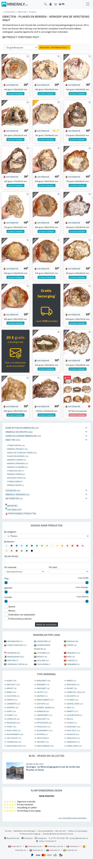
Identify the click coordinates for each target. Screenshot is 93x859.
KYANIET (12, 715)
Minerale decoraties (19, 432)
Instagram (41, 838)
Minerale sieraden (18, 494)
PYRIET (11, 726)
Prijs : (7, 578)
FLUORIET (72, 700)
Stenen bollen (15, 470)
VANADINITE (73, 742)
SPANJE (72, 645)
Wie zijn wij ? (61, 831)
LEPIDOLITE (13, 719)
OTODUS (72, 723)
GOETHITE (43, 704)
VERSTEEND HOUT (16, 746)
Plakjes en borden (17, 456)
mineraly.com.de (54, 846)
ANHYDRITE (73, 684)
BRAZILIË (72, 641)
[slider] (6, 582)
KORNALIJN (43, 711)
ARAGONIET (43, 688)
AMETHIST (13, 684)
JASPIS (11, 711)
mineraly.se (70, 850)
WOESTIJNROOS (45, 746)
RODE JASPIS (14, 730)
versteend (10, 84)
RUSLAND (43, 660)
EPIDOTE (12, 700)
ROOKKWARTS (44, 730)
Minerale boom (15, 485)
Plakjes (32, 12)
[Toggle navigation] (87, 4)
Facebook (27, 838)
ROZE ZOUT (73, 730)
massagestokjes (16, 478)
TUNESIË (72, 660)
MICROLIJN (13, 723)
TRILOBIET (43, 742)
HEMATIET (12, 707)
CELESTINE (13, 696)
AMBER (71, 680)
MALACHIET (43, 719)
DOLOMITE (73, 696)
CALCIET (42, 692)
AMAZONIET (43, 680)
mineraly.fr (15, 846)
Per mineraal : (10, 567)
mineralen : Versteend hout (54, 47)
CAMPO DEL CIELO (76, 692)
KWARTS (72, 711)
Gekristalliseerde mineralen (23, 435)
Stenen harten (16, 445)
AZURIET (72, 688)
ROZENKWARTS (15, 734)
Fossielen (13, 490)
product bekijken (15, 93)
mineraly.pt (53, 850)
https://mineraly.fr (47, 841)
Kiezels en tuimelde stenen (22, 452)
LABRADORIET (44, 715)
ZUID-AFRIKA (43, 664)
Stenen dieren (14, 481)
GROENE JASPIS (75, 704)
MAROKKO (73, 653)
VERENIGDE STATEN (17, 664)
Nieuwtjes (12, 505)
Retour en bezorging (78, 831)
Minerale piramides (17, 463)
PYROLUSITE (43, 726)
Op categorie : (10, 531)
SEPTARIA (42, 734)
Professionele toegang (30, 834)
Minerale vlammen (17, 467)
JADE (70, 707)
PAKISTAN (12, 660)
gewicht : (8, 588)
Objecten (13, 439)
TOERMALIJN (14, 742)
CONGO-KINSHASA (16, 645)
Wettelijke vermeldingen (24, 831)
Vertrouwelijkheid (45, 831)
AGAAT (11, 680)
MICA (70, 719)
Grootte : (8, 597)
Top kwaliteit (14, 509)
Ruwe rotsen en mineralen (22, 427)
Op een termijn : (11, 556)
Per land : (53, 567)
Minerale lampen (16, 460)
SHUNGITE (73, 734)
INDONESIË (13, 653)
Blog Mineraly (11, 838)
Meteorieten (14, 498)
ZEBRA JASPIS (74, 746)
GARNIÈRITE (13, 704)
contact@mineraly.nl (78, 838)
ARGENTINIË (44, 641)
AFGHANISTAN (14, 641)
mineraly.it (73, 846)
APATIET (11, 688)
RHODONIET (73, 726)
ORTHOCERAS (44, 723)
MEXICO (42, 656)
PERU (71, 656)
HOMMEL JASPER (45, 707)
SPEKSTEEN (43, 738)
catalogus (10, 12)
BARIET (11, 692)
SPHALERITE (73, 738)
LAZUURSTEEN (74, 715)
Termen (8, 831)
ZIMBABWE (73, 664)
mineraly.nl (36, 850)
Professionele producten (21, 513)
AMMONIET (43, 684)
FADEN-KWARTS (45, 700)
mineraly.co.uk (33, 846)
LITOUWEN (43, 653)
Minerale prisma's (17, 449)
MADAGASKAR (15, 656)
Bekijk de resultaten (46, 624)
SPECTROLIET (14, 738)
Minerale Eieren (16, 474)
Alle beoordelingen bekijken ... (73, 818)
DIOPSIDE (42, 696)
